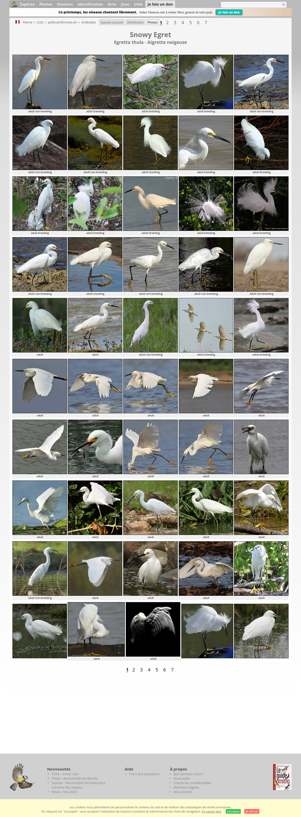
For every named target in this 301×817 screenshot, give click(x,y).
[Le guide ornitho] (282, 777)
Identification (90, 4)
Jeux (125, 4)
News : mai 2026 (64, 792)
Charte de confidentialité (192, 783)
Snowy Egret (150, 34)
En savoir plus (211, 811)
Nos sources (183, 792)
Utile (138, 4)
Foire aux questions (144, 774)
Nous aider (182, 778)
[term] (248, 4)
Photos (45, 4)
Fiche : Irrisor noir (65, 774)
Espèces (27, 4)
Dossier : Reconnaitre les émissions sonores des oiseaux (79, 785)
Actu (112, 4)
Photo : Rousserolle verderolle (75, 778)
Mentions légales (186, 787)
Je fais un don (229, 12)
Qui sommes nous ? (189, 774)
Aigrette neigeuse (167, 42)
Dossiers (65, 4)
